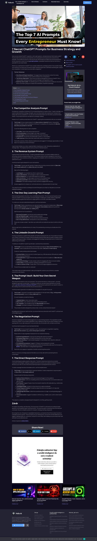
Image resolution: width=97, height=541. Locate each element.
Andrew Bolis (25, 421)
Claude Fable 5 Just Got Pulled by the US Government (74, 114)
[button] (87, 2)
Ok (84, 538)
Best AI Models (35, 1)
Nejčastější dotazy (55, 1)
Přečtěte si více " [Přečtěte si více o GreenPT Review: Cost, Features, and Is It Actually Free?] (68, 126)
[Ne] (95, 539)
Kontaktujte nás (20, 3)
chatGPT (69, 64)
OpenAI (68, 66)
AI (66, 64)
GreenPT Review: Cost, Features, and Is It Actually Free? (73, 123)
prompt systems (34, 61)
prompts (72, 66)
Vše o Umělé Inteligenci (21, 2)
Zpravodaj (66, 1)
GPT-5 (73, 64)
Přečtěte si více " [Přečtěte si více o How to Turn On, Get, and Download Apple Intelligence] (68, 109)
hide (18, 88)
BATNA (18, 346)
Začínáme (45, 1)
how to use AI (79, 64)
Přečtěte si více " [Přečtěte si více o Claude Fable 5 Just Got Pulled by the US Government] (68, 117)
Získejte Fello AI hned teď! (74, 96)
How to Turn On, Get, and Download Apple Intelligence (73, 106)
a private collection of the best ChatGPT (25, 285)
